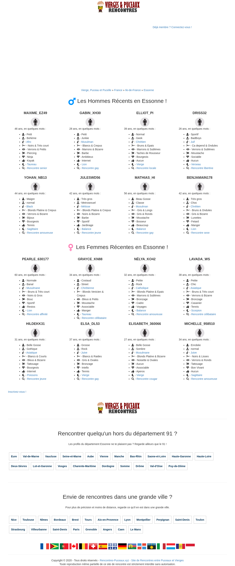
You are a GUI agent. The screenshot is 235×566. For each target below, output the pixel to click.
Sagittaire (32, 228)
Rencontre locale (146, 168)
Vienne (104, 456)
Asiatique (195, 287)
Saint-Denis (182, 519)
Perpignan (162, 519)
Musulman (87, 141)
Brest (75, 519)
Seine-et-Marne (71, 456)
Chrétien (141, 141)
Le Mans (135, 529)
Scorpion (196, 310)
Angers (107, 529)
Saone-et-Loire (157, 456)
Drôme (140, 466)
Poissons (32, 375)
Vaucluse (51, 456)
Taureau (31, 164)
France (118, 90)
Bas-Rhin (135, 456)
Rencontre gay (90, 168)
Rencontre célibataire (203, 314)
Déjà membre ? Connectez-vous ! (172, 27)
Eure (14, 456)
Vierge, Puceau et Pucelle (96, 90)
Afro (28, 141)
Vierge (140, 164)
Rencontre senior (37, 168)
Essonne (149, 90)
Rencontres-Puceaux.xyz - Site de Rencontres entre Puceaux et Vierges (142, 560)
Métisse (85, 206)
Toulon (200, 519)
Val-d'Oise (156, 466)
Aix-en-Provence (108, 519)
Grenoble (91, 529)
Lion (84, 164)
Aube (90, 456)
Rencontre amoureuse (40, 232)
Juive (84, 352)
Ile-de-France (133, 90)
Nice (14, 519)
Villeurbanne (39, 529)
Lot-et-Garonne (42, 466)
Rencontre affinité (37, 314)
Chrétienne (87, 287)
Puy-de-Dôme (177, 466)
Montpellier (143, 519)
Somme (125, 466)
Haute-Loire (204, 456)
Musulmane (33, 287)
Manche (119, 456)
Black (29, 206)
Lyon (127, 519)
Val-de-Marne (31, 456)
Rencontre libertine (202, 168)
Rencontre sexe (200, 232)
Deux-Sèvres (19, 466)
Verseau (196, 164)
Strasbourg (18, 529)
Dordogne (108, 466)
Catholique (142, 287)
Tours (88, 519)
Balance (86, 228)
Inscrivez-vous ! (17, 391)
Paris (76, 529)
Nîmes (44, 519)
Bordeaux (60, 519)
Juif (193, 141)
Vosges (62, 466)
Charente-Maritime (84, 466)
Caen (121, 529)
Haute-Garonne (181, 456)
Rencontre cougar (146, 378)
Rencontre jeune (91, 232)
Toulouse (28, 519)
